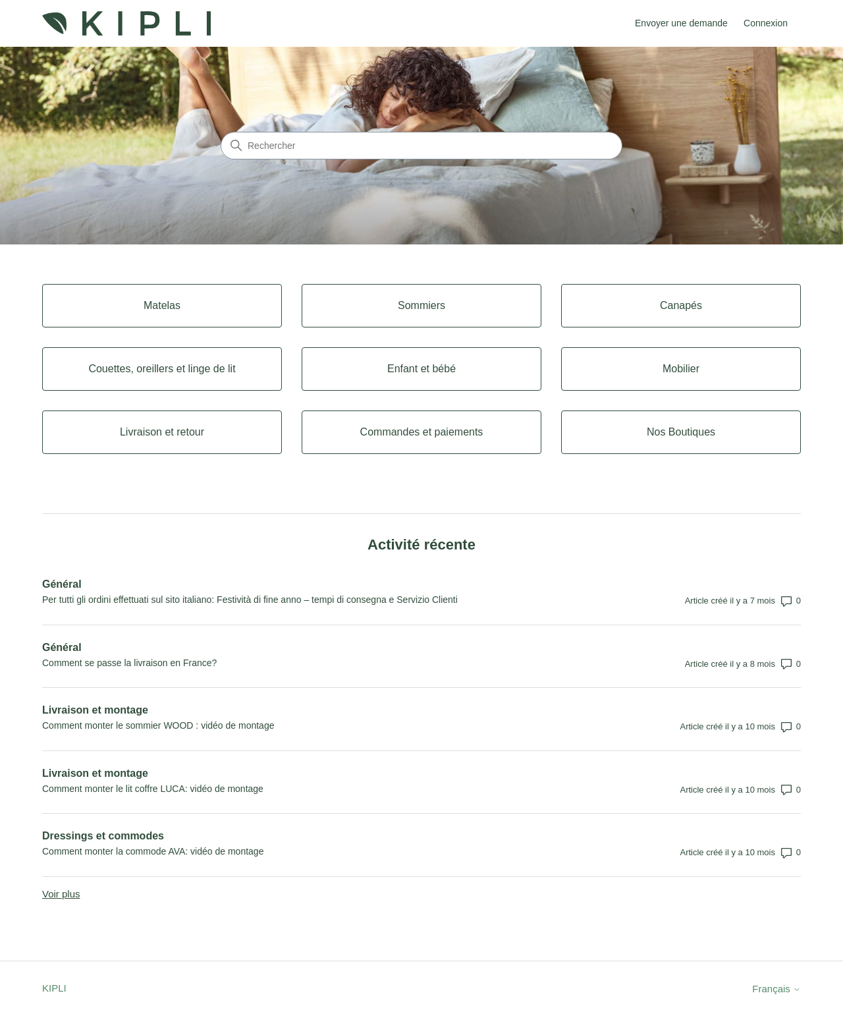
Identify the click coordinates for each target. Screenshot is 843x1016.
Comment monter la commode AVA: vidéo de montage (152, 851)
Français (776, 988)
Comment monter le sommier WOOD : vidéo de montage (158, 725)
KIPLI (54, 988)
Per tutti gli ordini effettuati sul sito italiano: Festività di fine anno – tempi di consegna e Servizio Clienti (250, 599)
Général (62, 584)
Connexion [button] (766, 23)
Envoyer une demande (681, 23)
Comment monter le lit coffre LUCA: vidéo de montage (152, 788)
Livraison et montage (95, 710)
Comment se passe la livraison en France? (129, 663)
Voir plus (61, 893)
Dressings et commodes (103, 835)
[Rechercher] (421, 145)
